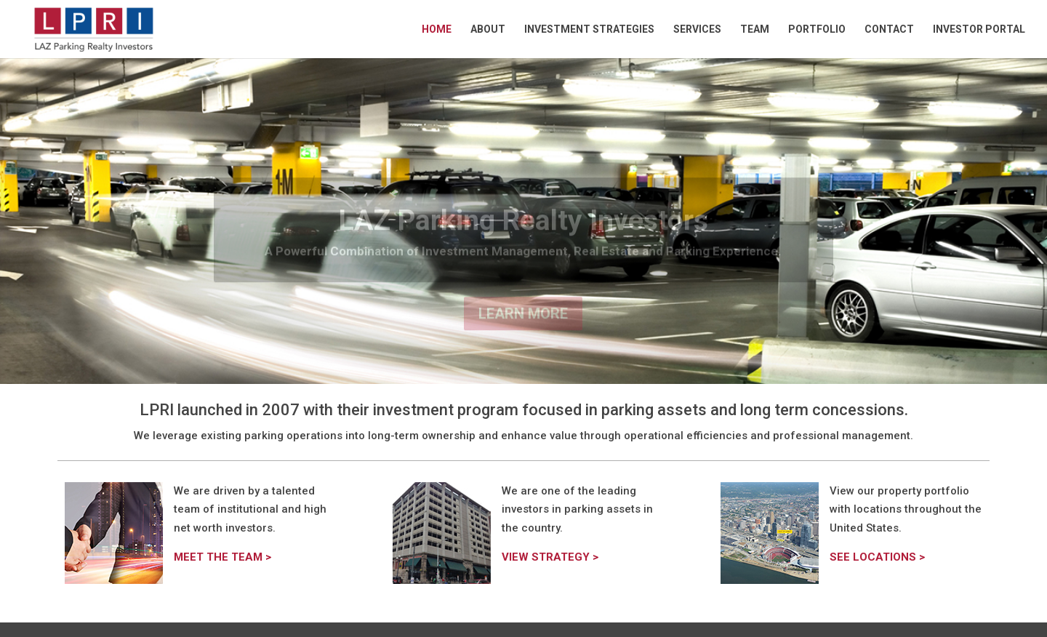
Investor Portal (979, 29)
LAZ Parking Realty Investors (523, 230)
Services (697, 29)
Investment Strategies (589, 29)
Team (754, 29)
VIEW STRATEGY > (550, 557)
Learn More (523, 323)
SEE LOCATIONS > (877, 557)
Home (437, 29)
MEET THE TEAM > (222, 557)
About (487, 29)
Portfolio (817, 29)
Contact (889, 29)
